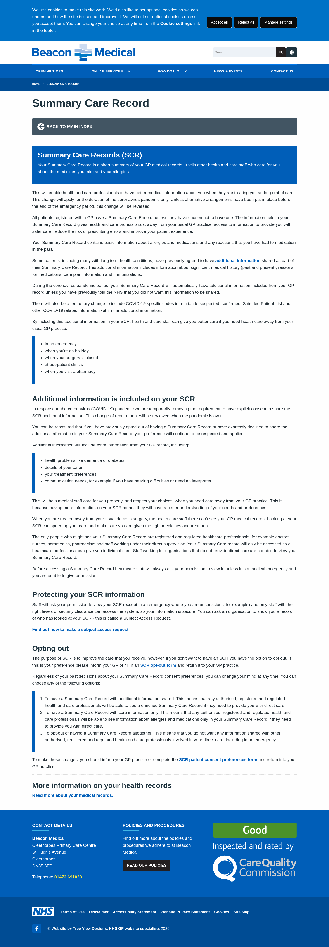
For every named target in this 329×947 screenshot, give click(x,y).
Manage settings (278, 22)
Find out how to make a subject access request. (81, 629)
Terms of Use (73, 912)
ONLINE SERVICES (107, 71)
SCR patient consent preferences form (218, 759)
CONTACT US (282, 71)
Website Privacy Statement (185, 912)
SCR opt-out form (158, 665)
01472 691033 (68, 877)
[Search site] (281, 52)
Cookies (221, 912)
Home (36, 84)
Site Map (241, 912)
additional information (238, 260)
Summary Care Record (63, 84)
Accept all (219, 22)
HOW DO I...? (168, 71)
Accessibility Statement (134, 912)
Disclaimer (99, 912)
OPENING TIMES (49, 71)
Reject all (246, 22)
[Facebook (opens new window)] (36, 928)
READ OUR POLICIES (147, 865)
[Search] (244, 52)
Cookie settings (176, 23)
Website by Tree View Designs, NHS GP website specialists (106, 928)
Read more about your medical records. (72, 795)
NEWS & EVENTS (228, 71)
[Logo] (83, 52)
